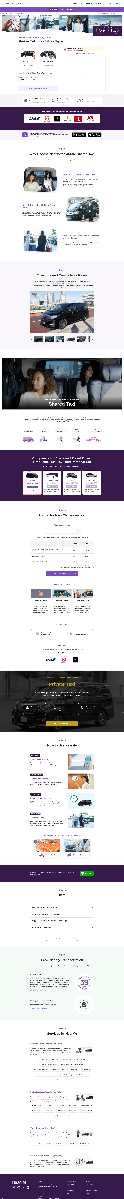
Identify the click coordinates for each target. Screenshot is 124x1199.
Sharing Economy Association (38, 1008)
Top (3, 13)
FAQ (105, 3)
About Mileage (62, 652)
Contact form (89, 1193)
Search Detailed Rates (65, 573)
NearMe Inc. (70, 1184)
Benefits (75, 3)
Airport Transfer (10, 13)
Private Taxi (89, 3)
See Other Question (66, 939)
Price (82, 3)
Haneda (40, 1196)
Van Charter (70, 9)
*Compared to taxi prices (68, 185)
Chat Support (89, 1184)
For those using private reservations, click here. (109, 13)
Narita (40, 1198)
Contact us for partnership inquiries (62, 125)
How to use (98, 3)
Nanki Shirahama (54, 1198)
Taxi (62, 9)
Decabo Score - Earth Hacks (38, 990)
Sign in (110, 3)
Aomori (51, 1196)
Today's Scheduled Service (38, 88)
